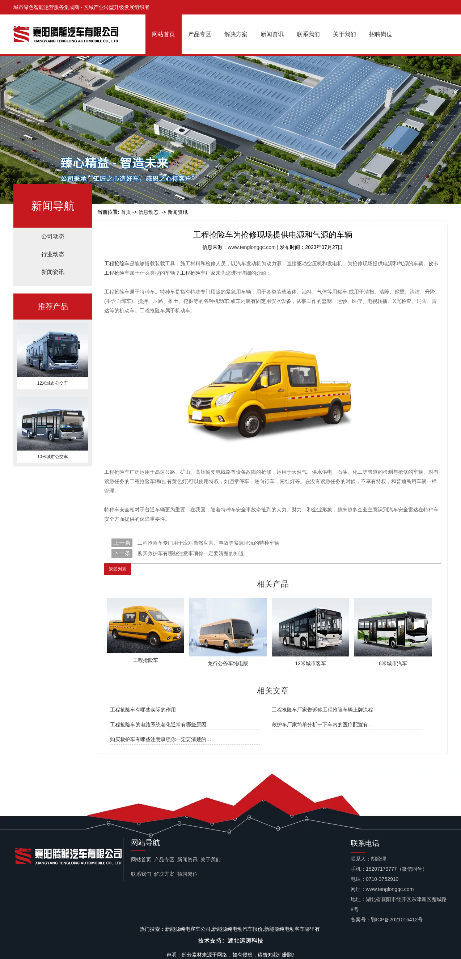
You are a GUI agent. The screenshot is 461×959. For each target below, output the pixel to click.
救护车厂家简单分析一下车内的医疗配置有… (322, 724)
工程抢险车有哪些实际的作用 (143, 710)
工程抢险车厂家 (198, 273)
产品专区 (199, 34)
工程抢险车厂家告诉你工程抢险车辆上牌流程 (322, 710)
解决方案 (236, 34)
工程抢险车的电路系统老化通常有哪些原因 (158, 724)
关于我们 (344, 34)
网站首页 (163, 34)
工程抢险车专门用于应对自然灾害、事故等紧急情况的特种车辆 (207, 543)
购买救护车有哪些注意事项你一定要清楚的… (160, 739)
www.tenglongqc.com (251, 247)
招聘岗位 (380, 34)
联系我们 (308, 34)
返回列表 (117, 569)
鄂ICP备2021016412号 (397, 919)
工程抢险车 (117, 263)
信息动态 (148, 212)
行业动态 (52, 254)
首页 (126, 212)
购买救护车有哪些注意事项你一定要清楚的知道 (190, 553)
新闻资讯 (272, 34)
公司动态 (52, 236)
